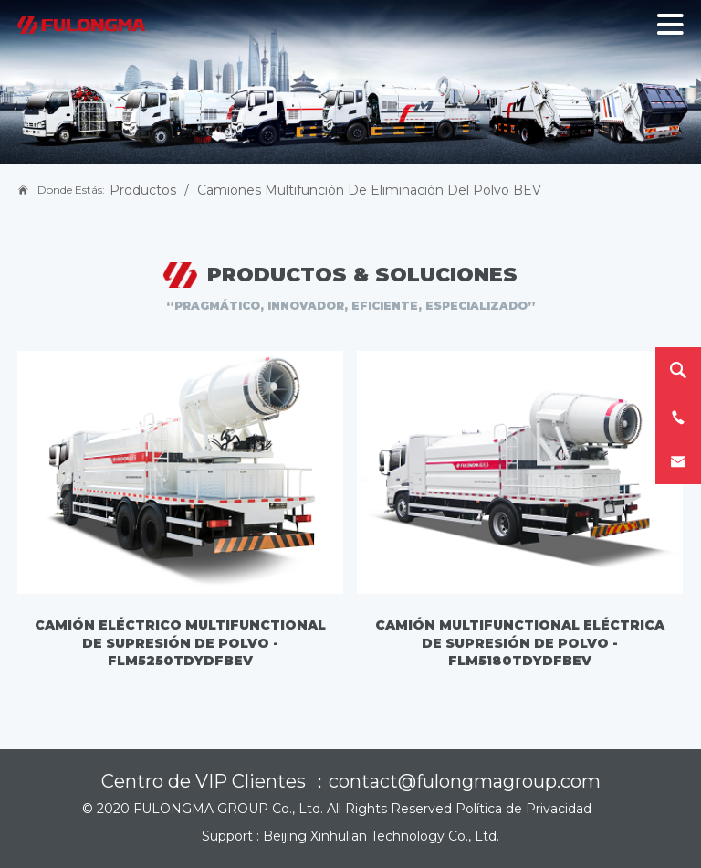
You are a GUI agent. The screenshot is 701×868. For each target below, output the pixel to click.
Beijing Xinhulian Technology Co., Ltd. (381, 836)
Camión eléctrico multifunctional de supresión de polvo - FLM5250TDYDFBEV (180, 643)
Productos (143, 190)
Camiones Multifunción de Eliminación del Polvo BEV (369, 190)
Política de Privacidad (523, 808)
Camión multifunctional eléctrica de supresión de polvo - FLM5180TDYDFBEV (519, 643)
